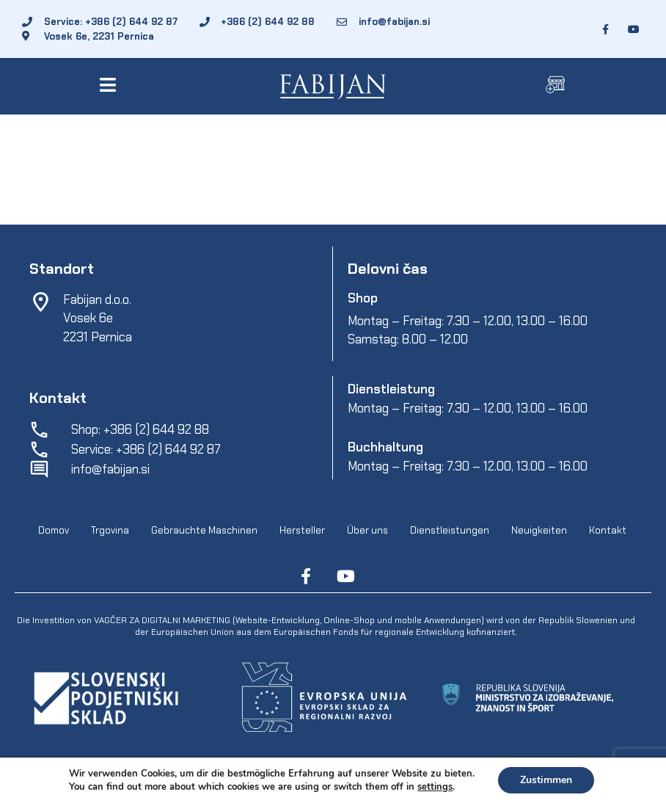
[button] (111, 85)
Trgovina (110, 530)
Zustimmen (546, 780)
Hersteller (302, 530)
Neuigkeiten (539, 530)
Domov (53, 530)
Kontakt (607, 530)
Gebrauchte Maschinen (204, 530)
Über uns (367, 530)
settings (435, 786)
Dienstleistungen (449, 530)
